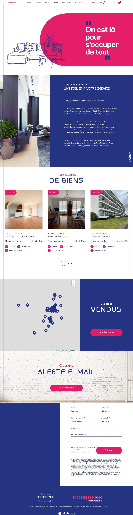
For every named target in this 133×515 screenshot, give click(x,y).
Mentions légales (82, 506)
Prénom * (106, 407)
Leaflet (57, 350)
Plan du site (72, 506)
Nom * (74, 407)
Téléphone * (78, 418)
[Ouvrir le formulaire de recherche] (99, 3)
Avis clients (78, 2)
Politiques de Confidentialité (97, 474)
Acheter (38, 2)
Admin (90, 506)
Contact (130, 157)
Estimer (47, 2)
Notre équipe (66, 2)
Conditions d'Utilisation (113, 474)
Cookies (83, 508)
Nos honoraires (63, 506)
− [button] (73, 284)
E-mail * (105, 418)
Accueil (29, 2)
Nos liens (95, 506)
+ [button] (73, 281)
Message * (77, 428)
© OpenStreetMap (64, 350)
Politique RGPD (103, 506)
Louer (56, 2)
